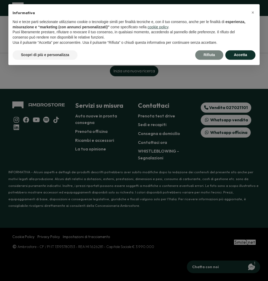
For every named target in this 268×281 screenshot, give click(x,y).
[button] (253, 12)
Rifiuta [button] (209, 55)
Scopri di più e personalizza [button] (45, 55)
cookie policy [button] (158, 27)
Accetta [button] (240, 55)
